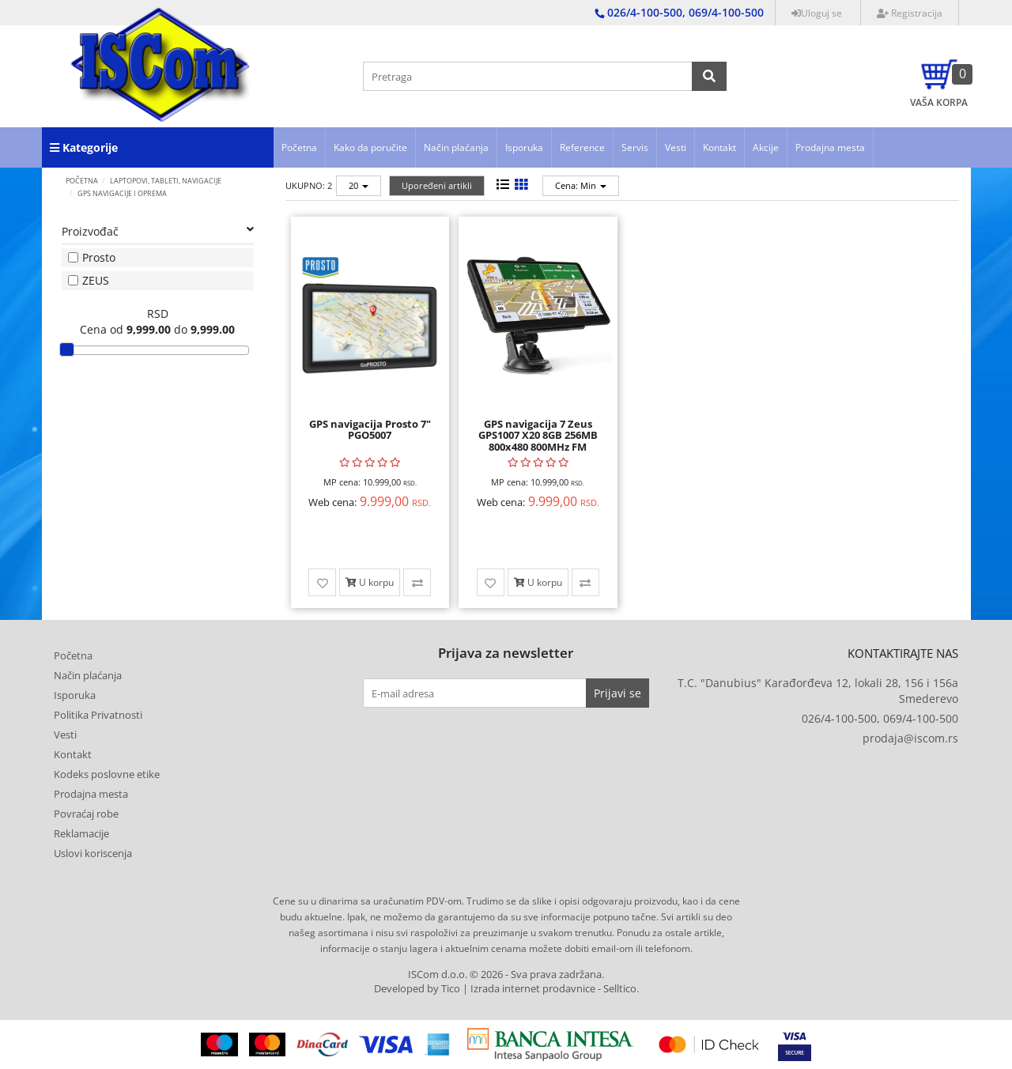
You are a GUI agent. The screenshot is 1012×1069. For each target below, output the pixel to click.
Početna (299, 147)
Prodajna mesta (830, 147)
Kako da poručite (370, 147)
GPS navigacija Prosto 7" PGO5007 (370, 429)
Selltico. (621, 988)
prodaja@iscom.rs (910, 738)
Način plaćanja (456, 147)
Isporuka (524, 147)
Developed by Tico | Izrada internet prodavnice (484, 988)
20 (358, 185)
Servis (634, 147)
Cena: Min (580, 185)
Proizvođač (158, 231)
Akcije (766, 147)
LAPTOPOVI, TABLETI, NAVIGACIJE (165, 181)
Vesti (675, 147)
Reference (582, 147)
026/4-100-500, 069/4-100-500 (880, 718)
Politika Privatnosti (98, 715)
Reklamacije (81, 833)
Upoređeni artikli (437, 185)
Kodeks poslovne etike (107, 774)
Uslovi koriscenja (93, 853)
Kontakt (719, 147)
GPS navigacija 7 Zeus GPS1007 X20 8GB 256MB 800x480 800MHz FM (538, 435)
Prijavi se (617, 693)
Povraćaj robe (86, 813)
